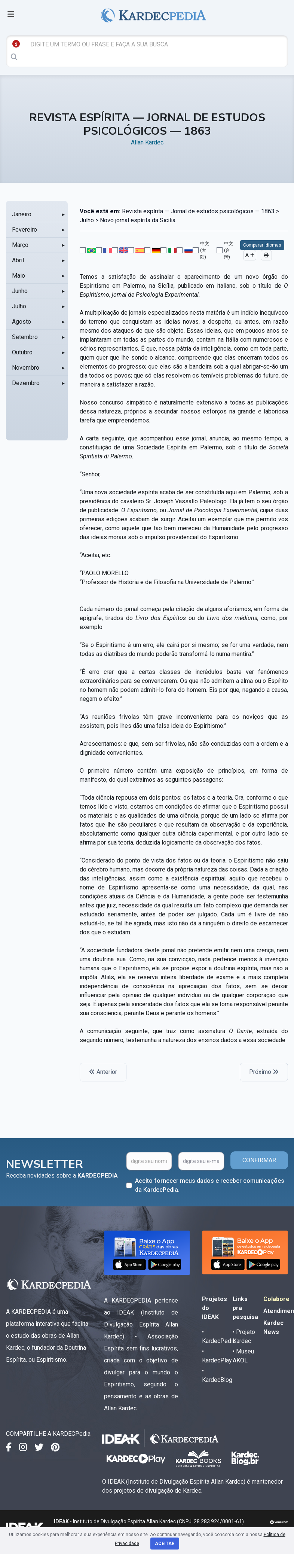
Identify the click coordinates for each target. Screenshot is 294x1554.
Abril (18, 260)
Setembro (25, 337)
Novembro (25, 367)
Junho (20, 290)
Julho (19, 306)
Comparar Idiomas (262, 245)
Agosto (21, 321)
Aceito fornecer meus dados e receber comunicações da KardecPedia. (209, 1185)
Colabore (276, 1299)
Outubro (22, 352)
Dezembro (26, 383)
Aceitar (165, 1543)
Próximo (264, 1071)
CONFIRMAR (259, 1160)
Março (20, 244)
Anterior (103, 1071)
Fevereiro (24, 229)
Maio (18, 275)
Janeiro (21, 214)
